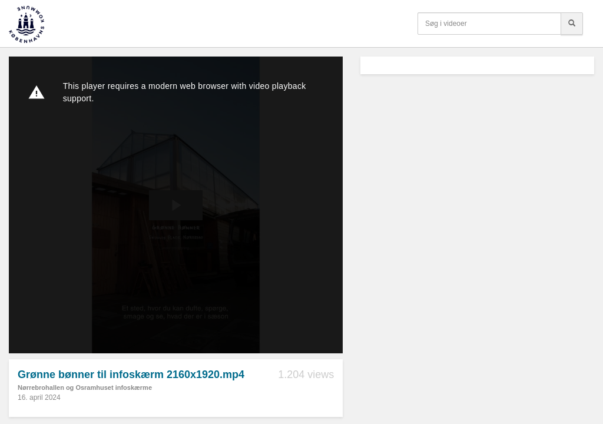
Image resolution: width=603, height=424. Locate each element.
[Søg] (572, 23)
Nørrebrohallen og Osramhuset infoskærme (85, 387)
